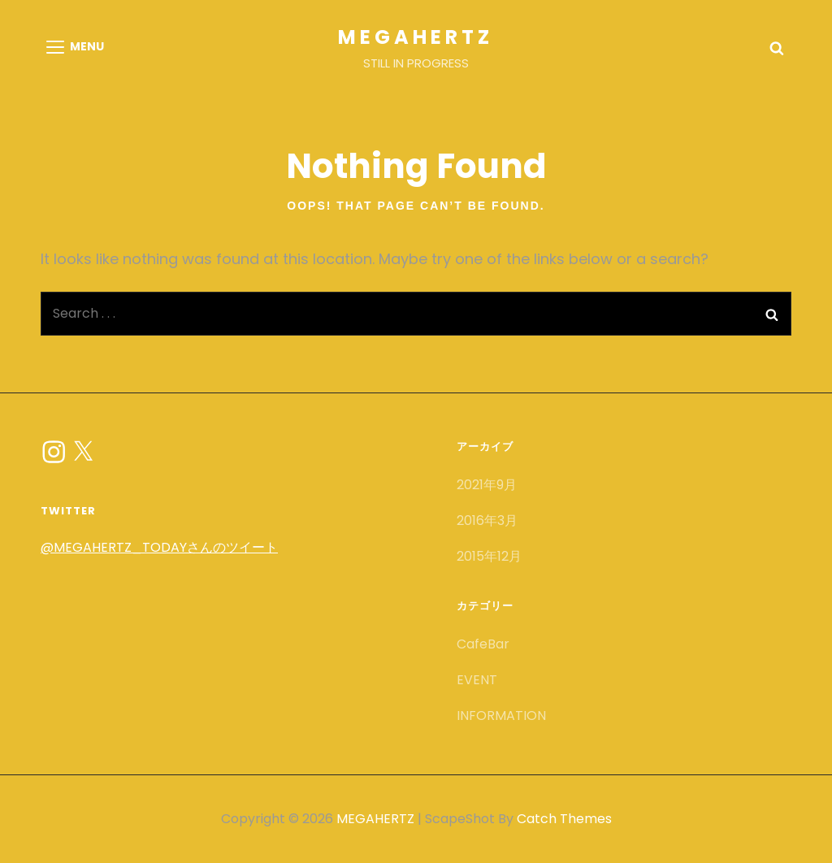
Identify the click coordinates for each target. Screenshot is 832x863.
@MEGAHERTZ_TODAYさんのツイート (159, 547)
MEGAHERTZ (415, 37)
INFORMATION (501, 715)
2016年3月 (487, 520)
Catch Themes (564, 818)
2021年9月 (487, 484)
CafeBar (483, 644)
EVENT (477, 679)
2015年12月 (489, 556)
